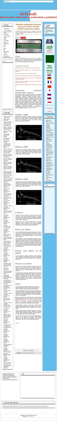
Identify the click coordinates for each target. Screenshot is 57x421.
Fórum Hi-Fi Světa (49, 105)
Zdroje (4, 39)
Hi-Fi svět (28, 14)
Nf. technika (6, 34)
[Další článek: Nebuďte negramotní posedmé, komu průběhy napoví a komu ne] (31, 350)
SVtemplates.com (30, 416)
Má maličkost (6, 56)
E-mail (39, 32)
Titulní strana (6, 28)
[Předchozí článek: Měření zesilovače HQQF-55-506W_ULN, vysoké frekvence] (25, 350)
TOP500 (5, 53)
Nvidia (4, 48)
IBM (4, 49)
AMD (4, 45)
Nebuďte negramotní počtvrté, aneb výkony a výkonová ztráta (28, 75)
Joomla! (4, 376)
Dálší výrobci (6, 51)
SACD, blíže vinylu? (31, 107)
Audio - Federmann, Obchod (7, 32)
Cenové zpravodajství (6, 43)
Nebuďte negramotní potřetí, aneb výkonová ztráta (26, 73)
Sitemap (49, 70)
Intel (4, 46)
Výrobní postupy (6, 36)
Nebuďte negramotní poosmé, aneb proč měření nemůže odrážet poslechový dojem (28, 26)
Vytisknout (35, 32)
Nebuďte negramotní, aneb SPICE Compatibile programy (27, 67)
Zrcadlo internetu (7, 30)
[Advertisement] (28, 5)
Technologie (6, 40)
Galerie (5, 37)
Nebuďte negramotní (30, 58)
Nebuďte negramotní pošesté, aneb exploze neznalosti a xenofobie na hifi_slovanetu (28, 300)
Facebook (49, 111)
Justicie (5, 54)
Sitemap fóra (49, 72)
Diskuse (17, 323)
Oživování (32, 352)
